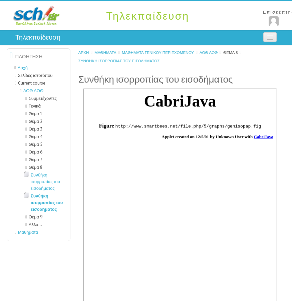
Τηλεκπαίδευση (37, 37)
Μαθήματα (105, 52)
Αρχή (83, 52)
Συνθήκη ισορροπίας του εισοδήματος (119, 60)
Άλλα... (35, 224)
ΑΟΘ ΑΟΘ (209, 52)
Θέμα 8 (230, 52)
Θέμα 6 (35, 152)
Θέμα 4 (35, 137)
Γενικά (35, 106)
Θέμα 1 (35, 114)
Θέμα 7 (35, 159)
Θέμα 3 (35, 129)
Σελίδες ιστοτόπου (35, 75)
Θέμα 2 (35, 121)
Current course (31, 83)
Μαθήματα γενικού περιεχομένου (158, 52)
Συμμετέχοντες (41, 98)
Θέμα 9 (35, 217)
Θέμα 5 (35, 144)
